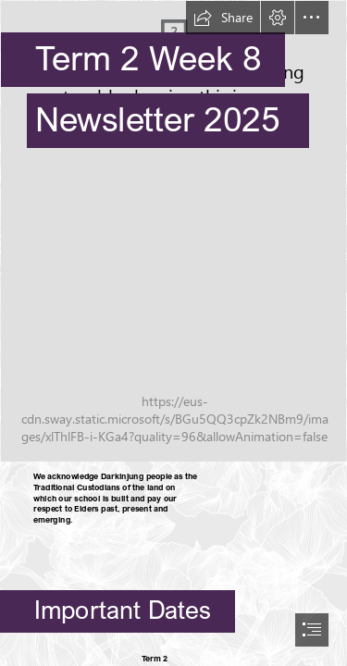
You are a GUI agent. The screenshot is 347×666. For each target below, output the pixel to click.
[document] (173, 333)
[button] (223, 17)
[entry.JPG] (173, 231)
